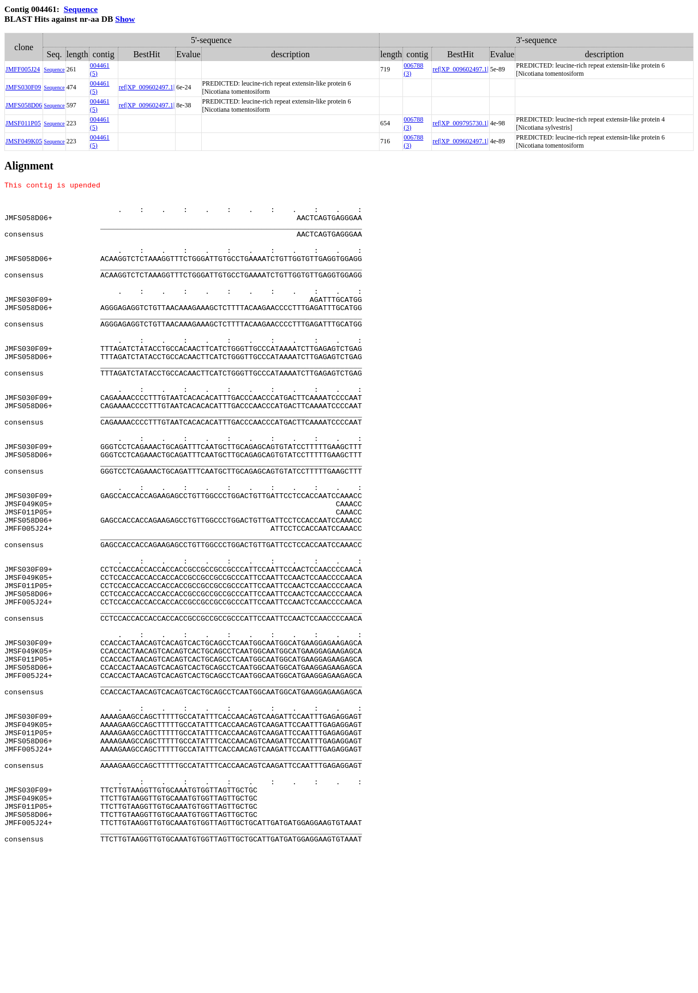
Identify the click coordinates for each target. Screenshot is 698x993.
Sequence (81, 9)
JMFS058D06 (23, 105)
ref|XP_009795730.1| (460, 123)
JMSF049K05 (23, 141)
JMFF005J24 (22, 69)
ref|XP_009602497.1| (460, 69)
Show (125, 18)
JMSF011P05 (23, 123)
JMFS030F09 (23, 87)
